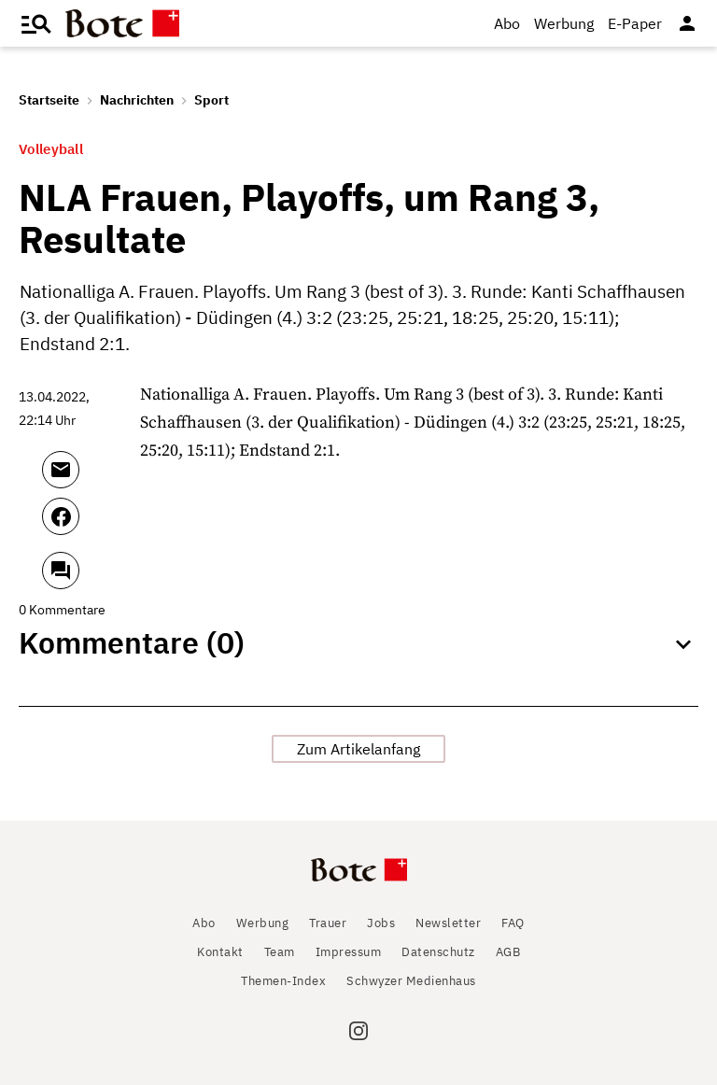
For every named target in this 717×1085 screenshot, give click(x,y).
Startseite (49, 100)
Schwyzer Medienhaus (411, 981)
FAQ (513, 923)
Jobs (381, 923)
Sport (211, 100)
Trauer (327, 923)
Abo (507, 23)
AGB (508, 952)
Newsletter (448, 923)
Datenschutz (438, 952)
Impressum (349, 952)
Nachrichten (137, 100)
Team (279, 952)
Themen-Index (283, 981)
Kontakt (220, 952)
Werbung (564, 23)
